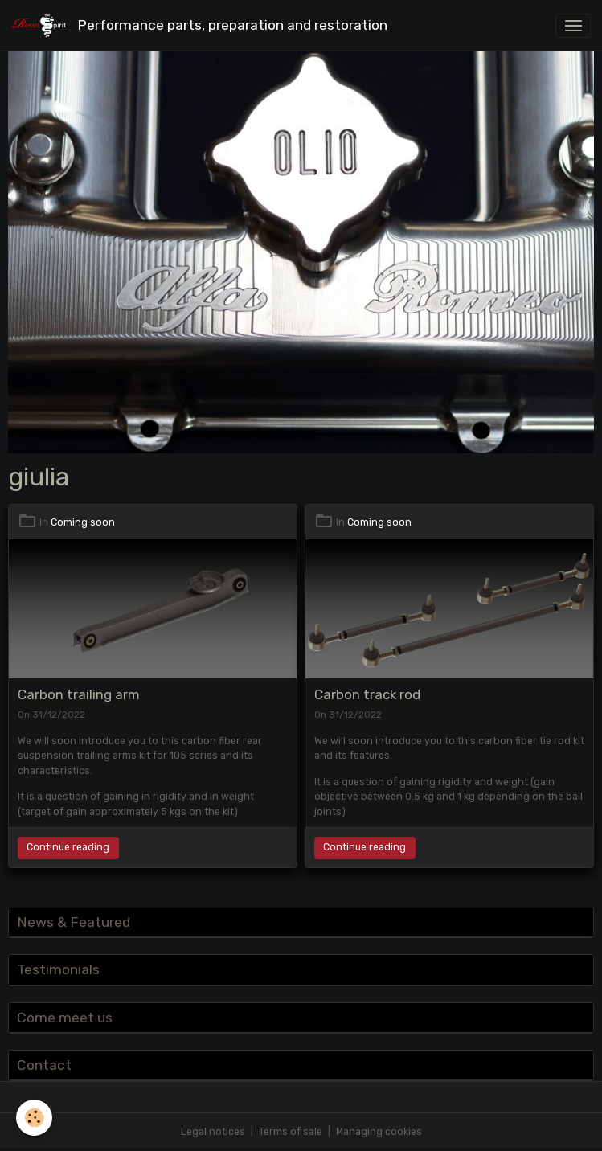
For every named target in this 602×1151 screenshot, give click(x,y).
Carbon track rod (367, 694)
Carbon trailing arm (79, 694)
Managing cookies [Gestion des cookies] (379, 1131)
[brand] (202, 25)
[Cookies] (34, 1118)
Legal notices (213, 1131)
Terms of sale (290, 1131)
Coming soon (83, 522)
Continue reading (68, 847)
